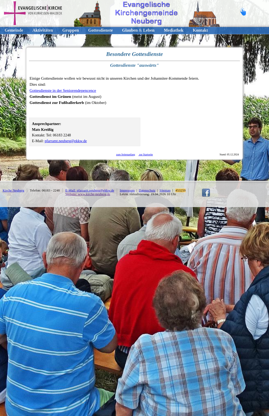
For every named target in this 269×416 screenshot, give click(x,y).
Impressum (127, 190)
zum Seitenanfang (125, 154)
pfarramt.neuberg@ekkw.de (66, 141)
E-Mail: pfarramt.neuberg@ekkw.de (89, 190)
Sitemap (165, 190)
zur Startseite (145, 154)
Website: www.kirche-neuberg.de (87, 194)
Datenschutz (147, 190)
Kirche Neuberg (13, 190)
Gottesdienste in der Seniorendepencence (63, 90)
